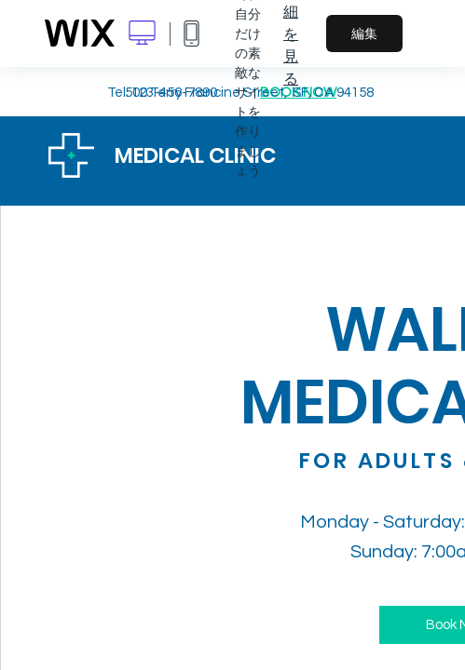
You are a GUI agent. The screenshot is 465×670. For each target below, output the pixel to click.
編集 (364, 33)
